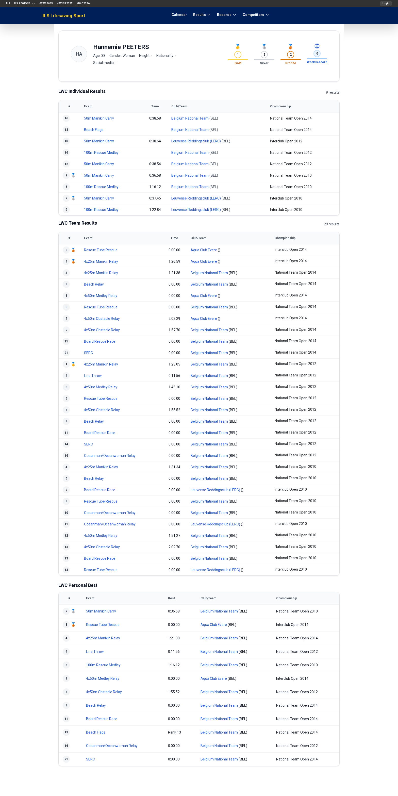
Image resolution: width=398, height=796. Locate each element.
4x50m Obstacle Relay (102, 319)
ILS (8, 3)
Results (202, 15)
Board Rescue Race (99, 341)
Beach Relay (94, 284)
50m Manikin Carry (99, 118)
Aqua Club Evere (204, 250)
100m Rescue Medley (101, 153)
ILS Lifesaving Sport (64, 15)
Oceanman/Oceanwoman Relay (110, 456)
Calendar (179, 15)
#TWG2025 (46, 3)
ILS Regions (24, 3)
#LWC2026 (83, 3)
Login (386, 3)
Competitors (256, 15)
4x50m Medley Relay (100, 296)
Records (227, 15)
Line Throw (93, 376)
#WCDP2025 (65, 3)
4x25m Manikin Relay (101, 261)
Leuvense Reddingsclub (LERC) (196, 141)
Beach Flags (93, 130)
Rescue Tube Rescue (101, 250)
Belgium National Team (190, 118)
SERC (88, 353)
